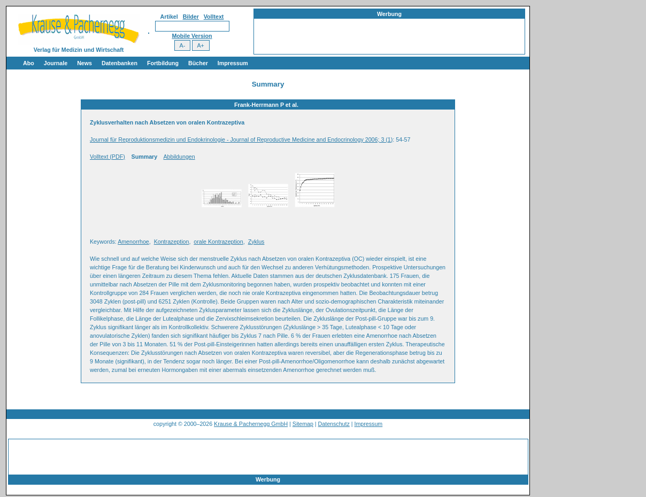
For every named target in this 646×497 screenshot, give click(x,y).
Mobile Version (192, 36)
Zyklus (256, 241)
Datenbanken (119, 63)
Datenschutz (334, 424)
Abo (28, 63)
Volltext (214, 16)
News (84, 63)
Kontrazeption (171, 241)
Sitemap (303, 424)
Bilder (191, 16)
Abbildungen (179, 156)
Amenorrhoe (133, 241)
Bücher (198, 63)
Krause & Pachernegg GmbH (251, 424)
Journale (55, 63)
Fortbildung (163, 63)
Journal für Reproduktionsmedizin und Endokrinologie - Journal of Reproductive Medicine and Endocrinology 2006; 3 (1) (241, 139)
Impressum (233, 63)
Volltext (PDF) (107, 156)
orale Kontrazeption (218, 241)
